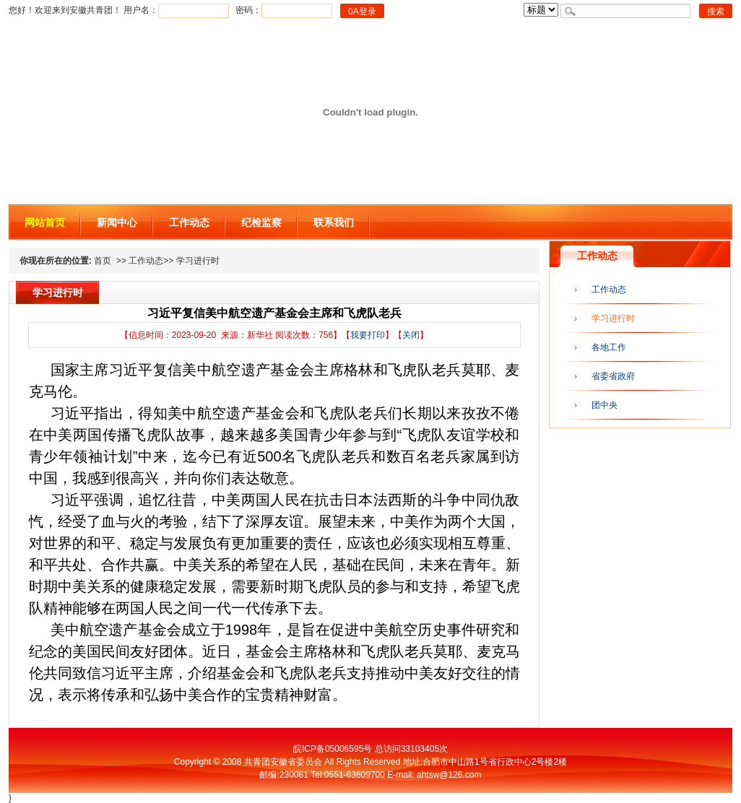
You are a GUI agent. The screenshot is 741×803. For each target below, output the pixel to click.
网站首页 (45, 222)
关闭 (411, 335)
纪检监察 (261, 222)
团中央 (605, 405)
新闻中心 (117, 222)
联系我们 (333, 222)
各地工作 (609, 347)
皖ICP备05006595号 (332, 749)
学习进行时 (613, 318)
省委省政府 (613, 376)
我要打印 (367, 335)
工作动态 (189, 222)
